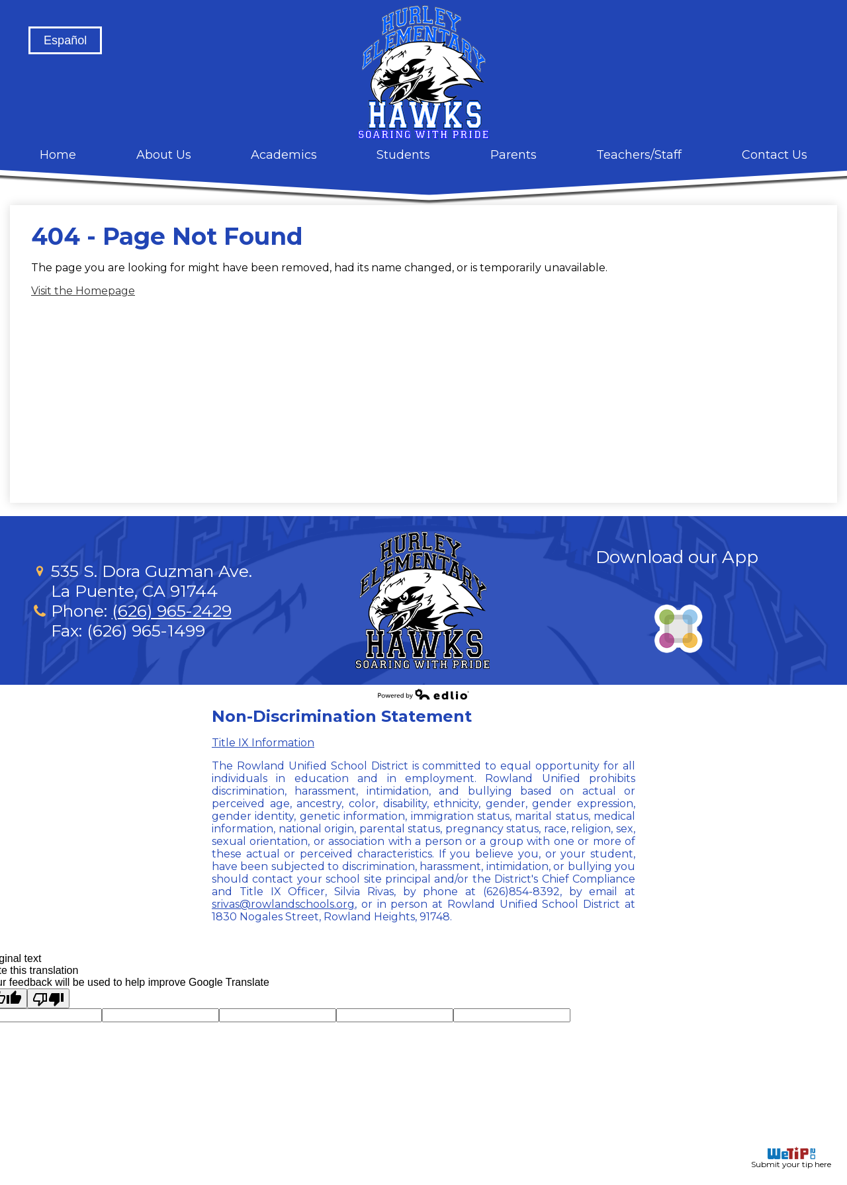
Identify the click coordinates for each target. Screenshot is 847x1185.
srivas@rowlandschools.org (283, 904)
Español (65, 40)
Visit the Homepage (83, 291)
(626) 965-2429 (172, 611)
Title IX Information (263, 742)
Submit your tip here (791, 1158)
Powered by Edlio (423, 694)
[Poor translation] (48, 998)
